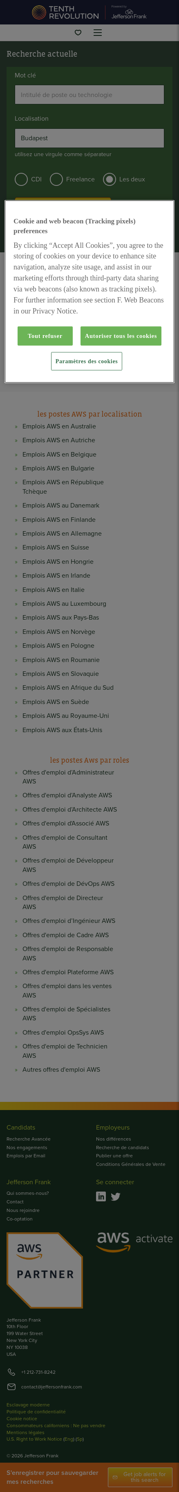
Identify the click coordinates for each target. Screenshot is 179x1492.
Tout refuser (45, 336)
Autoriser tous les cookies (121, 336)
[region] (89, 291)
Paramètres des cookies (87, 361)
